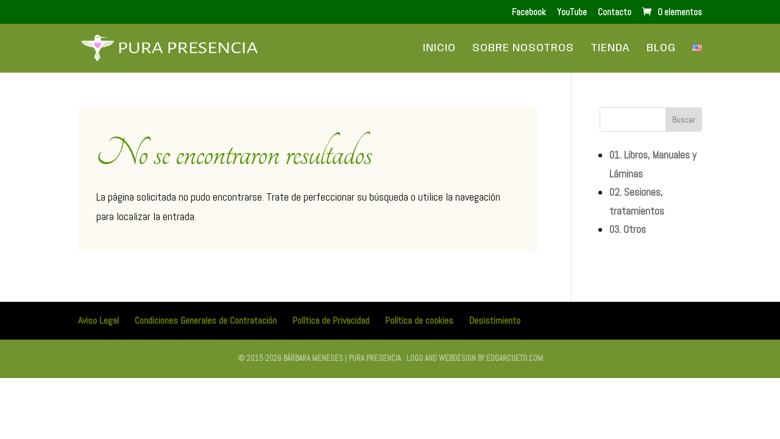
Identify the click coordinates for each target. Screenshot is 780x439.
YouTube (572, 12)
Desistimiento (494, 320)
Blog (661, 49)
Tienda (610, 49)
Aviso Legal (98, 320)
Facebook (529, 12)
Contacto (614, 12)
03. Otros (627, 229)
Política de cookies (419, 320)
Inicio (439, 49)
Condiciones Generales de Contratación (206, 320)
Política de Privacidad (330, 320)
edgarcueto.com (514, 358)
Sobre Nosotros (523, 49)
